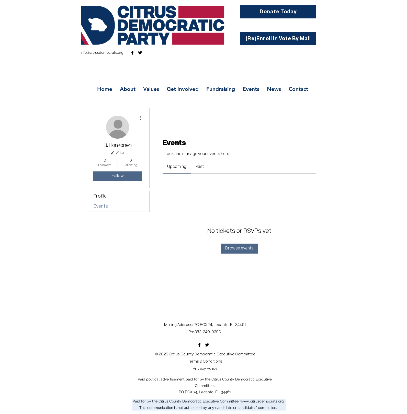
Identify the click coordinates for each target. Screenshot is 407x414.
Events (101, 206)
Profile (100, 196)
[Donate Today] (278, 11)
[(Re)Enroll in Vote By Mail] (278, 38)
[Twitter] (140, 52)
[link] (176, 167)
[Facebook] (132, 52)
